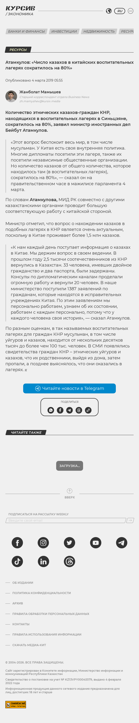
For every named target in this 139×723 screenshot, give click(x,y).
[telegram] (121, 542)
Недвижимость (99, 31)
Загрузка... (69, 466)
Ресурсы (18, 50)
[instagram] (43, 542)
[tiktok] (17, 561)
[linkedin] (43, 561)
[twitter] (69, 542)
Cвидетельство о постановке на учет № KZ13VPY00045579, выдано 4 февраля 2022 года (63, 681)
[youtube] (95, 542)
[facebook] (17, 542)
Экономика (20, 14)
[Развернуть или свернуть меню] (131, 11)
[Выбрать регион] (109, 11)
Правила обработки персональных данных (50, 614)
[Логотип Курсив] (20, 8)
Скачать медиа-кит (29, 645)
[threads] (69, 561)
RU (119, 11)
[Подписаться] (130, 520)
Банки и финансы (26, 31)
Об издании (22, 582)
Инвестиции (64, 31)
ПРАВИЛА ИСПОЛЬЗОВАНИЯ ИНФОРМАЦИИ (46, 634)
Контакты (20, 624)
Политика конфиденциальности (41, 593)
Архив (17, 603)
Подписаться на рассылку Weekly (38, 514)
